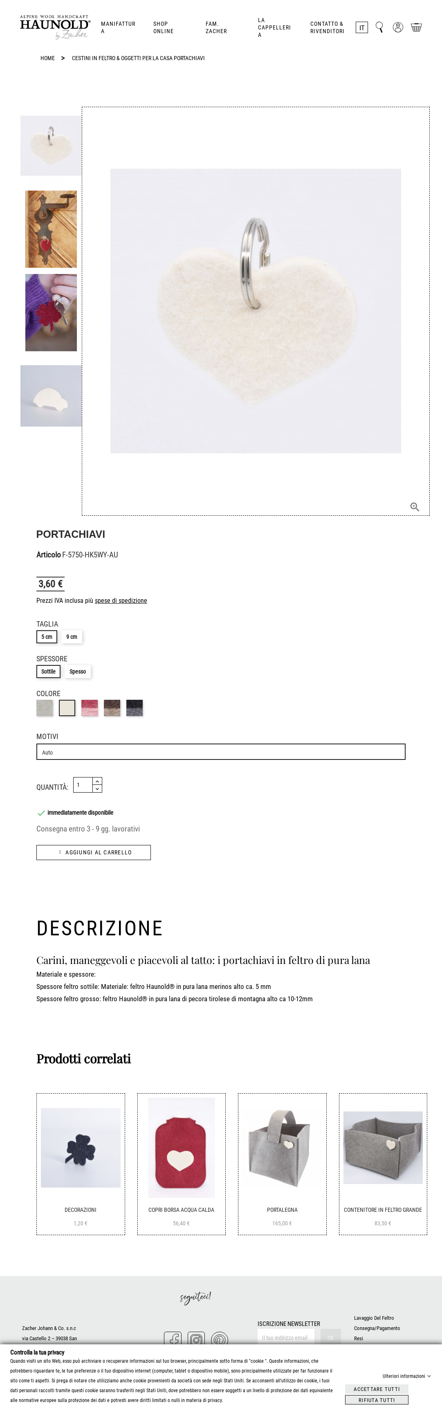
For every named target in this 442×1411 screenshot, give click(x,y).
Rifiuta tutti (377, 1400)
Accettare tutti (377, 1389)
